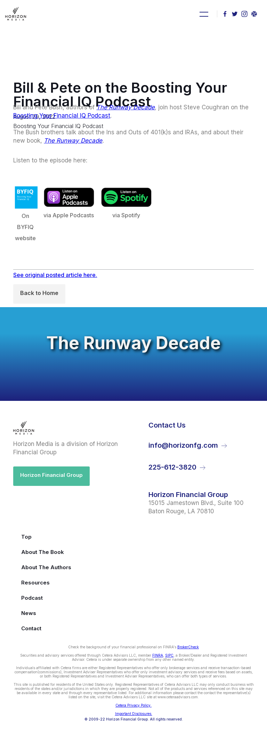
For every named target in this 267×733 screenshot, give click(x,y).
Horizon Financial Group (51, 475)
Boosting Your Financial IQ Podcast (61, 115)
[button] (203, 14)
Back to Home (39, 292)
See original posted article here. (55, 274)
